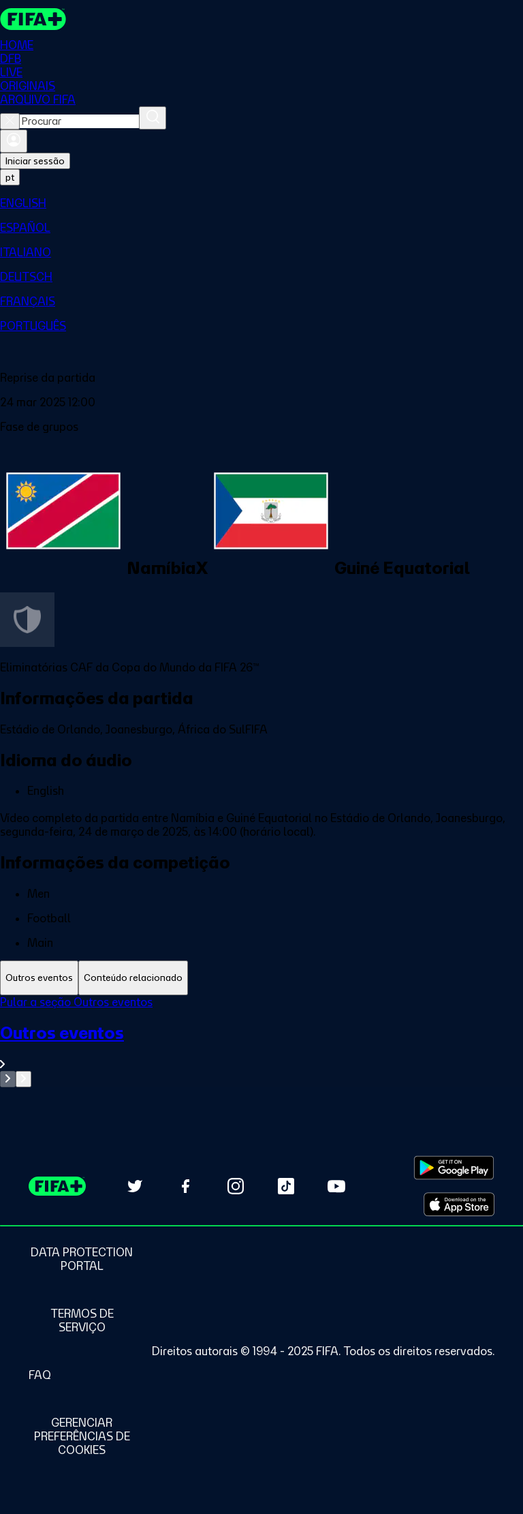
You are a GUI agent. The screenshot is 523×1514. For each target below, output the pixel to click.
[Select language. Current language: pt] (10, 177)
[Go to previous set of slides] (8, 1079)
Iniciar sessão (35, 161)
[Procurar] (152, 118)
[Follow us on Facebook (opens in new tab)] (185, 1186)
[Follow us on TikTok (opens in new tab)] (286, 1186)
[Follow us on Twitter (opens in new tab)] (135, 1186)
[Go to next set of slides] (23, 1079)
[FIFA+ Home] (33, 19)
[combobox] (79, 121)
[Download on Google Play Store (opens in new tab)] (453, 1168)
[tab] (39, 977)
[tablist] (261, 977)
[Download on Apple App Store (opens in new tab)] (459, 1205)
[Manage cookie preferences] (82, 1436)
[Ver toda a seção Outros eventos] (261, 1047)
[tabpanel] (261, 1041)
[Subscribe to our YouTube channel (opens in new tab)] (336, 1186)
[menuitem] (261, 203)
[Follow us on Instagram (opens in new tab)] (236, 1186)
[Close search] (10, 121)
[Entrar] (13, 141)
